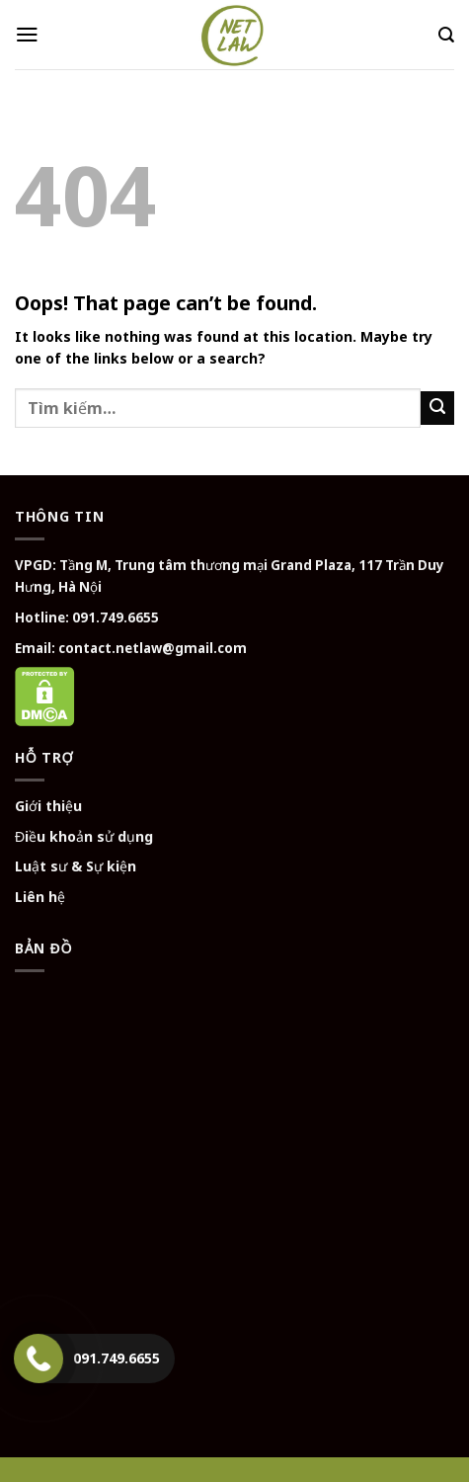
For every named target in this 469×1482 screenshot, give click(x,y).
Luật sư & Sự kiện (75, 866)
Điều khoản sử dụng (84, 836)
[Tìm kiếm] (446, 35)
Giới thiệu (48, 805)
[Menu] (27, 34)
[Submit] (437, 408)
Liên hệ (40, 896)
